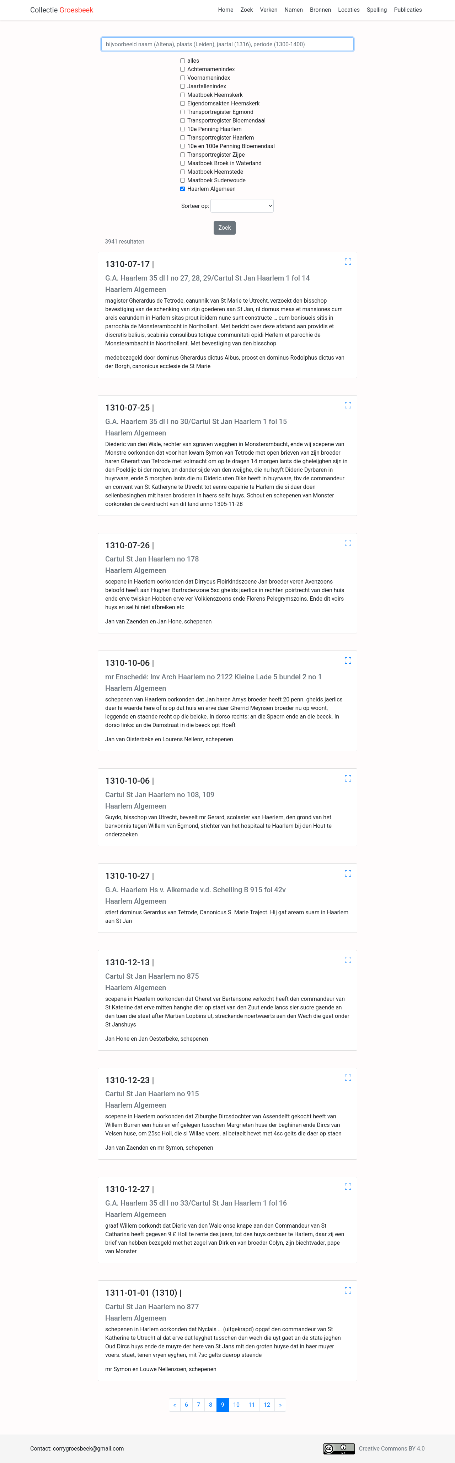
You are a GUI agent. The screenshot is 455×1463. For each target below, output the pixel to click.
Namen (294, 9)
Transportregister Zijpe (216, 154)
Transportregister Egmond (220, 112)
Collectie (61, 10)
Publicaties (408, 9)
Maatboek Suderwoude (216, 180)
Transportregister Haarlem (220, 137)
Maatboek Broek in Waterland (224, 163)
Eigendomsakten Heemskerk (223, 103)
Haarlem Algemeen (211, 189)
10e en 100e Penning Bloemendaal (231, 146)
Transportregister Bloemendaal (226, 120)
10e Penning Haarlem (214, 129)
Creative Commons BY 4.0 (392, 1448)
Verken (269, 9)
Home (225, 9)
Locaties (349, 9)
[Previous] (175, 1405)
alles (193, 60)
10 (236, 1404)
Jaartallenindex (206, 86)
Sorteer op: (227, 206)
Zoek (246, 9)
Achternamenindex (211, 69)
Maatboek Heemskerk (215, 95)
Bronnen (320, 9)
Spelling (377, 9)
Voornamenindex (208, 77)
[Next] (280, 1405)
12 (267, 1404)
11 (251, 1404)
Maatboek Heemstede (215, 171)
